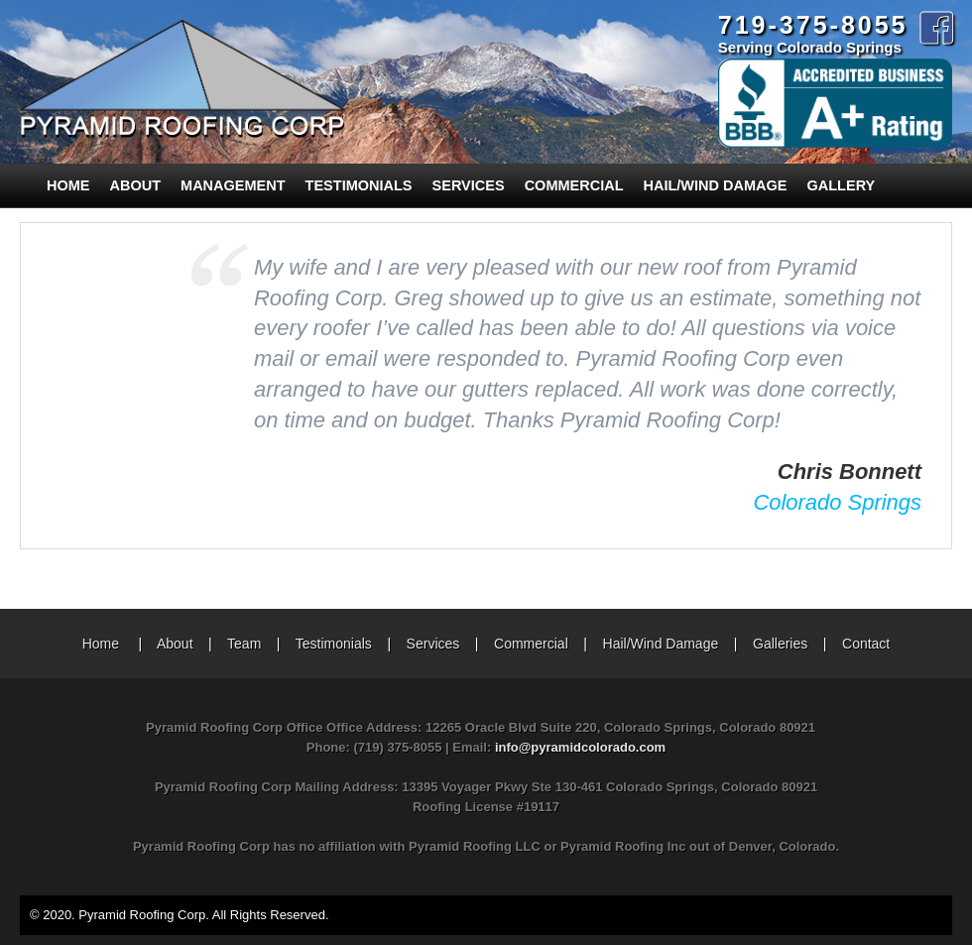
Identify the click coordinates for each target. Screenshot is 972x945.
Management (233, 185)
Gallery (841, 185)
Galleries (780, 643)
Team (244, 643)
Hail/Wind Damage (716, 185)
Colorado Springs (837, 502)
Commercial (574, 185)
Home (68, 185)
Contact (866, 643)
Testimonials (359, 185)
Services (468, 185)
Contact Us (78, 229)
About (136, 185)
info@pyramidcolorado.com (580, 747)
